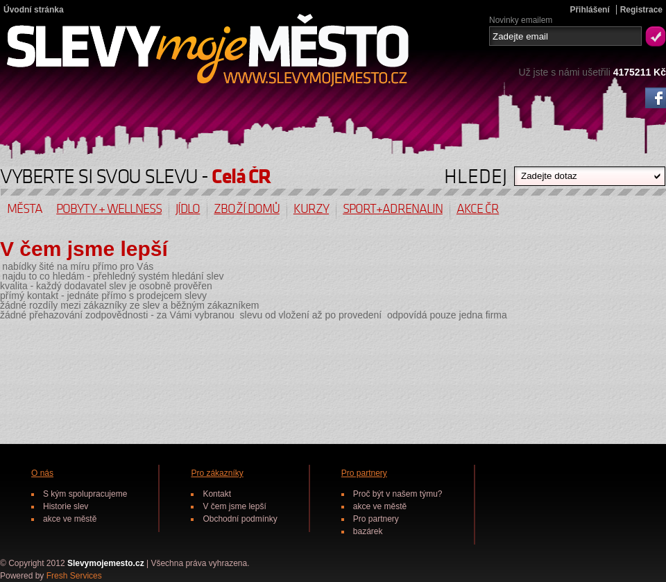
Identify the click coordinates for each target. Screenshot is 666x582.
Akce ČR (477, 209)
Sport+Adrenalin (393, 209)
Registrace (641, 10)
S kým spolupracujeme (85, 494)
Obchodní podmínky (240, 519)
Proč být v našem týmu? (398, 494)
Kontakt (217, 494)
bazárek (368, 531)
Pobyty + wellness (109, 209)
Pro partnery (364, 473)
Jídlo (188, 209)
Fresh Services (74, 576)
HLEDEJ (475, 172)
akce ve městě (69, 519)
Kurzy (311, 209)
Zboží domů (247, 209)
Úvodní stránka (33, 10)
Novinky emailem (520, 19)
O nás (42, 473)
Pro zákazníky (217, 473)
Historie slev (65, 506)
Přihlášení (589, 10)
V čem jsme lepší (234, 506)
